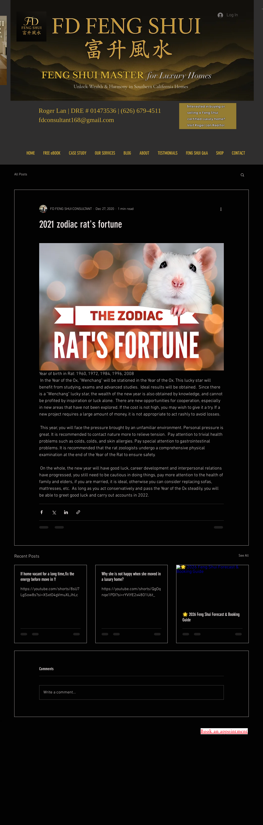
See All (244, 556)
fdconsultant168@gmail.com (76, 120)
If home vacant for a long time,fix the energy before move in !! (47, 576)
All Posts (20, 174)
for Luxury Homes (179, 75)
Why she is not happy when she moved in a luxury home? (131, 576)
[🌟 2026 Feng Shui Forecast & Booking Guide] (212, 585)
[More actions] (221, 209)
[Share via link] (78, 512)
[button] (242, 175)
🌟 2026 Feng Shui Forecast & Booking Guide (211, 617)
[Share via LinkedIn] (66, 512)
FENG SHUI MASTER (92, 75)
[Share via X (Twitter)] (53, 512)
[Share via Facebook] (41, 512)
